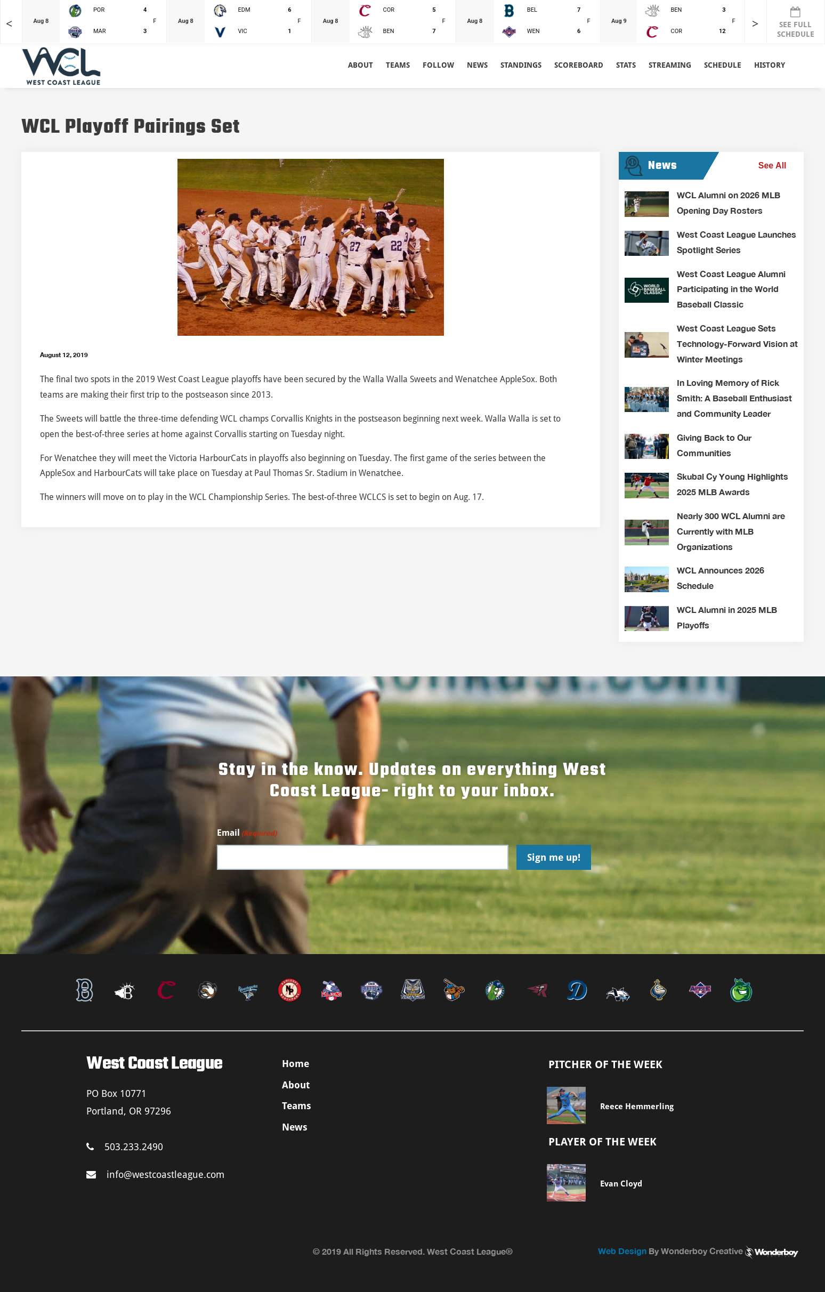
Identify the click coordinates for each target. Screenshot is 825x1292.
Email (247, 833)
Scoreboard (578, 65)
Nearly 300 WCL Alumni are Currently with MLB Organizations (731, 531)
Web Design (622, 1251)
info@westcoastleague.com (155, 1174)
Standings (520, 65)
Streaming (670, 65)
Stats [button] (626, 65)
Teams (296, 1105)
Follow (438, 65)
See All (772, 165)
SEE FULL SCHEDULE (795, 22)
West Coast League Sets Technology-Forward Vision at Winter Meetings (737, 343)
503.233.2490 (124, 1146)
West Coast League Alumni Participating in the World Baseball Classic (731, 289)
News (477, 65)
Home (295, 1063)
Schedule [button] (722, 65)
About (360, 65)
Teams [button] (398, 65)
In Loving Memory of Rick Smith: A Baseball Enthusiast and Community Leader (734, 397)
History (769, 65)
